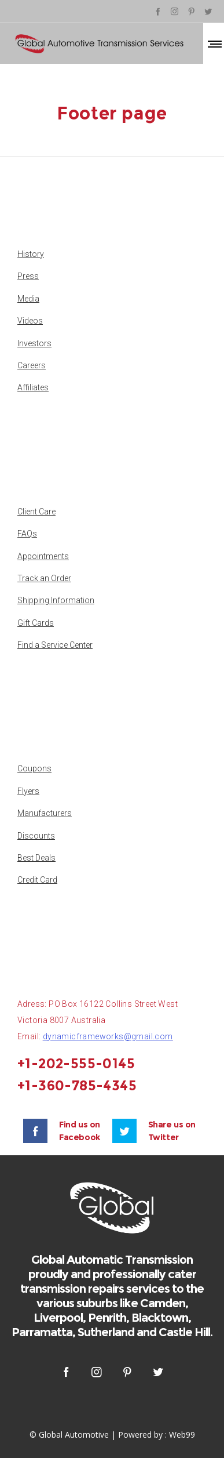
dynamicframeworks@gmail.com (108, 1036)
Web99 (182, 1434)
